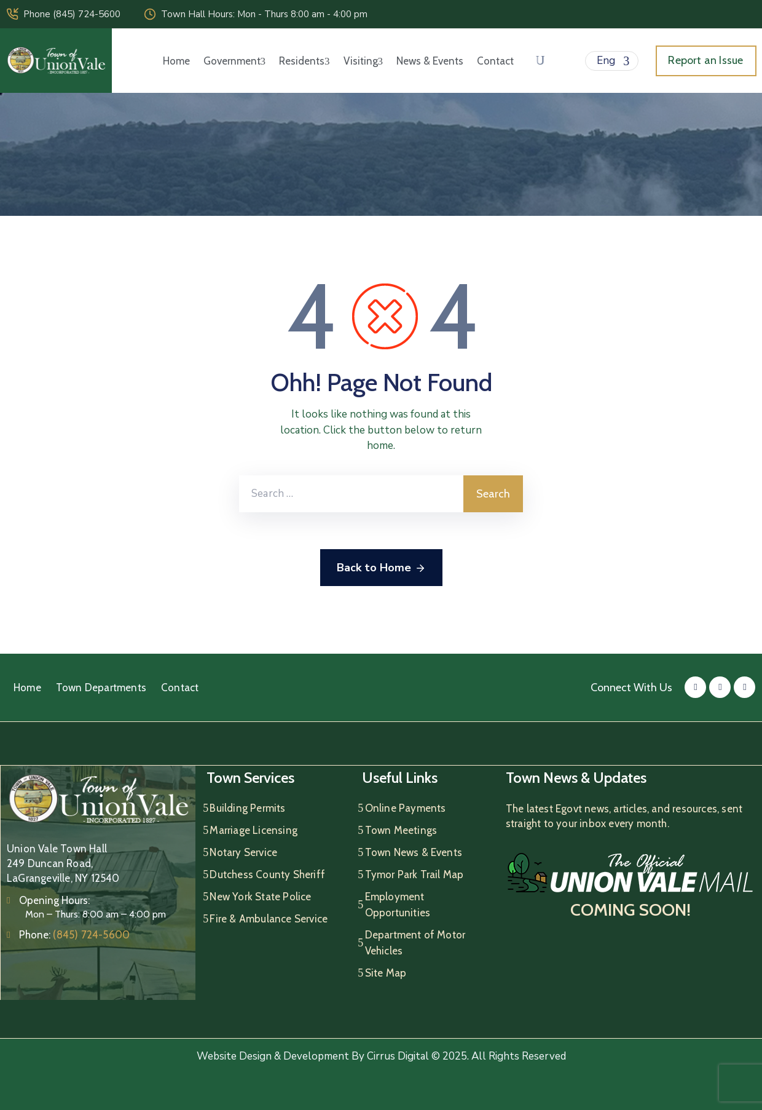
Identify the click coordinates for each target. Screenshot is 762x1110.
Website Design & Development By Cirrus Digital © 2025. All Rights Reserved (381, 1056)
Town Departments (101, 687)
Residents (304, 61)
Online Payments (405, 808)
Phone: (74, 935)
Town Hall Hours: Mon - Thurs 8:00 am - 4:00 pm (264, 14)
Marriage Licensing (253, 830)
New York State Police (260, 896)
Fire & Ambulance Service (269, 919)
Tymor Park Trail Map (414, 874)
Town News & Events (414, 852)
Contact (495, 61)
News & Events (429, 61)
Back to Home (381, 568)
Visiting (363, 61)
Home (176, 61)
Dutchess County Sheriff (267, 874)
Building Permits (247, 808)
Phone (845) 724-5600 (71, 14)
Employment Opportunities (398, 904)
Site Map (386, 973)
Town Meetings (401, 830)
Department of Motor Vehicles (415, 943)
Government (234, 61)
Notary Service (243, 852)
